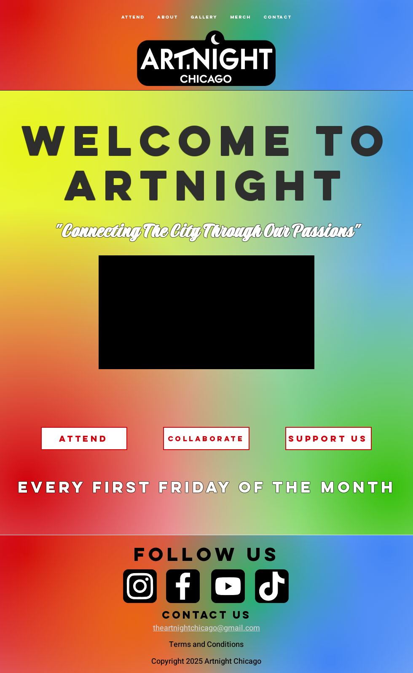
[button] (167, 17)
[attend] (84, 438)
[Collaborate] (206, 438)
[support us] (328, 438)
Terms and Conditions (206, 644)
